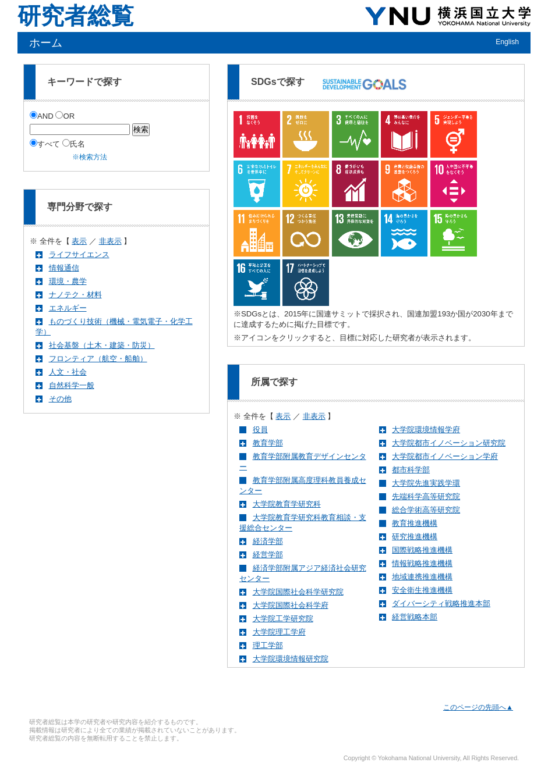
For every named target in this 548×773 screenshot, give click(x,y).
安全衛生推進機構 (422, 590)
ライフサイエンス (79, 254)
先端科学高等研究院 (426, 496)
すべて (46, 144)
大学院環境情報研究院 (290, 658)
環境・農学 (68, 281)
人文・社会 (68, 372)
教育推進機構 (414, 523)
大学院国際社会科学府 (290, 605)
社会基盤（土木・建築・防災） (102, 345)
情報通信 (64, 267)
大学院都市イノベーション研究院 (448, 443)
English (507, 42)
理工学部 (268, 645)
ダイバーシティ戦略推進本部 (441, 603)
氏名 (73, 144)
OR (65, 116)
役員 (260, 429)
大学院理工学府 (279, 632)
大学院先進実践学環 (426, 483)
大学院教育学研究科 (287, 504)
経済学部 (268, 541)
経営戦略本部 (414, 616)
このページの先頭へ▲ (478, 707)
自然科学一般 (71, 385)
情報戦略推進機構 (422, 563)
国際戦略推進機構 (422, 550)
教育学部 (268, 443)
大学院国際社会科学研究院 (298, 591)
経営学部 (268, 554)
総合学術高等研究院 (426, 509)
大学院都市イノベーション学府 (445, 456)
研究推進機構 (414, 536)
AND (42, 116)
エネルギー (68, 308)
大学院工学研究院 (283, 618)
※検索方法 (89, 157)
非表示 (110, 241)
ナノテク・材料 (75, 294)
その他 (60, 398)
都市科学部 (411, 469)
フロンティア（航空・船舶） (98, 358)
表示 (79, 241)
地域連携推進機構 (422, 576)
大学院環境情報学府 (426, 429)
